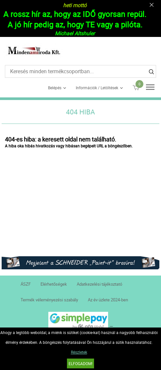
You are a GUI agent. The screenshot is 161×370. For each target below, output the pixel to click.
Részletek (79, 352)
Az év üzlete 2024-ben (108, 300)
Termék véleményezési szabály (49, 300)
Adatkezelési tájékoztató (99, 284)
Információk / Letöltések (97, 87)
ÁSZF (26, 284)
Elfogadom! (80, 363)
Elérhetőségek (53, 284)
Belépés (54, 87)
